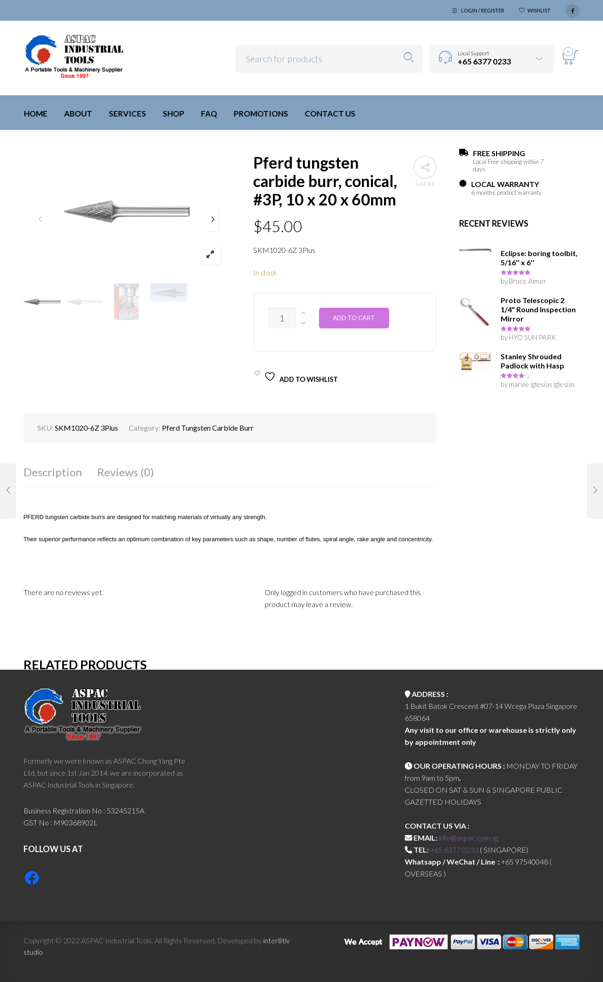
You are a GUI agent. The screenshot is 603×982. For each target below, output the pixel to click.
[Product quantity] (282, 318)
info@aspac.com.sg (468, 837)
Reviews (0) (125, 472)
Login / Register (482, 10)
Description (53, 472)
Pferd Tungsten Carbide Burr (208, 427)
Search (408, 57)
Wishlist (538, 10)
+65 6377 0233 (454, 849)
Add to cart (354, 317)
